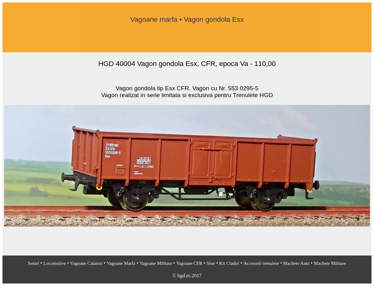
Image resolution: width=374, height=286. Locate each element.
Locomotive (54, 263)
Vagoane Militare (156, 263)
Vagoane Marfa (121, 263)
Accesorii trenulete (261, 263)
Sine (211, 263)
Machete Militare (330, 263)
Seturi (33, 263)
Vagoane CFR (189, 263)
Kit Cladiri (229, 263)
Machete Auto (296, 263)
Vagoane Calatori (86, 263)
